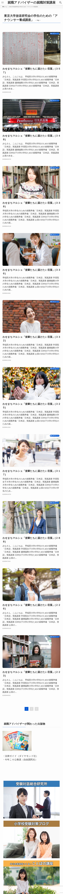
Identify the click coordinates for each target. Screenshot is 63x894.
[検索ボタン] (60, 2)
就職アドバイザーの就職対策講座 (32, 2)
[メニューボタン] (2, 2)
